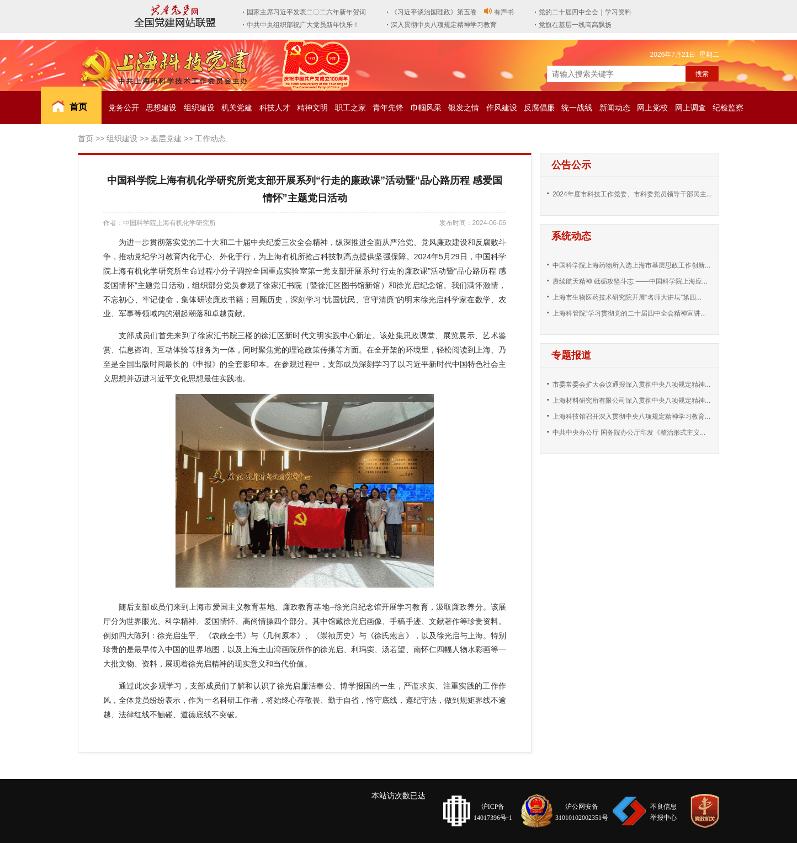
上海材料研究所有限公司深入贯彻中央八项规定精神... (631, 400)
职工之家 (350, 107)
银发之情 (463, 107)
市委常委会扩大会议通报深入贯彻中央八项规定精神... (631, 384)
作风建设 (501, 107)
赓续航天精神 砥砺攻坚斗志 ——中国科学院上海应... (630, 281)
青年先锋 (388, 107)
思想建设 (161, 107)
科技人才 (274, 107)
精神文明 (312, 107)
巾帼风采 (426, 107)
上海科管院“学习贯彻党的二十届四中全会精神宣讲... (629, 313)
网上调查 (690, 107)
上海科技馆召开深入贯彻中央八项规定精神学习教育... (631, 416)
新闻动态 (614, 107)
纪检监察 (728, 107)
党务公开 (123, 107)
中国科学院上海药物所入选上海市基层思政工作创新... (631, 265)
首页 (78, 106)
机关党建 (236, 107)
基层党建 (166, 138)
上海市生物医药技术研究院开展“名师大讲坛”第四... (627, 297)
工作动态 (210, 138)
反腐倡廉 (539, 107)
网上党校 (652, 107)
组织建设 (199, 107)
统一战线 (576, 107)
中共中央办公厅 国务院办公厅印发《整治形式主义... (628, 432)
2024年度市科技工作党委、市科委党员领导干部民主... (632, 194)
